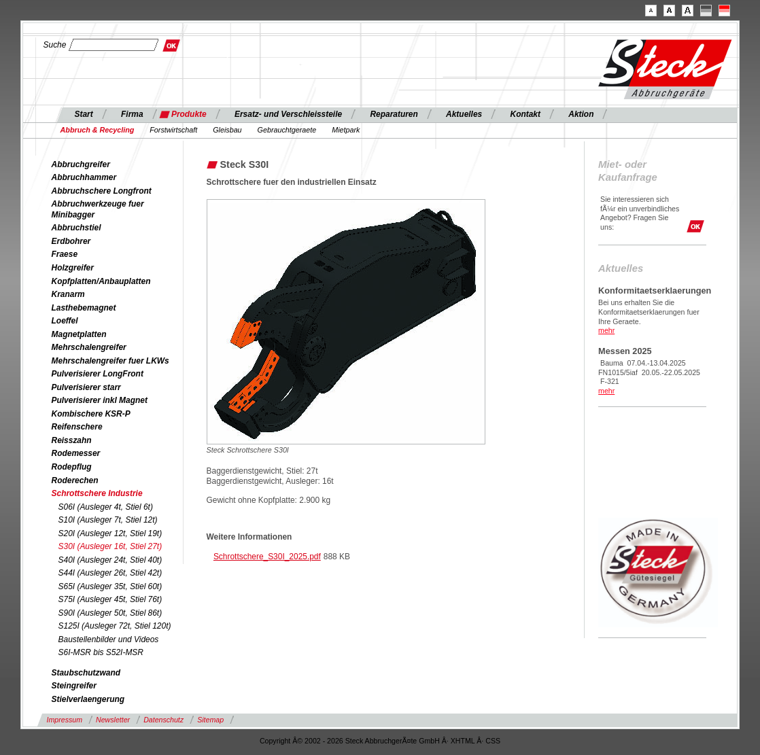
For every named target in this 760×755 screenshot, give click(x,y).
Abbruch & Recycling (98, 130)
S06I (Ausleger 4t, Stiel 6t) (105, 507)
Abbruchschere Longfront (102, 191)
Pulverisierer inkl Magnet (100, 400)
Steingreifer (74, 685)
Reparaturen (393, 114)
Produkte (189, 114)
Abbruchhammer (84, 177)
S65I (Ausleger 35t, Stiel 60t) (110, 586)
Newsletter (113, 720)
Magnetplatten (79, 334)
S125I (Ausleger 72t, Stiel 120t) (114, 626)
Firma (132, 114)
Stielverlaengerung (88, 699)
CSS (492, 741)
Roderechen (75, 480)
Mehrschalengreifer (89, 347)
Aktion (580, 114)
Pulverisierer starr (86, 387)
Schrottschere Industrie (97, 493)
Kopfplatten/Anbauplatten (101, 281)
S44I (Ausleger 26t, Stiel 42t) (110, 573)
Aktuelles (464, 114)
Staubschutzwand (86, 673)
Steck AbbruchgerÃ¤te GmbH (392, 741)
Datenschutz (163, 720)
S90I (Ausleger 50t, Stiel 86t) (110, 613)
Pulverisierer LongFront (97, 374)
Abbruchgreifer (81, 164)
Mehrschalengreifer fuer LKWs (110, 361)
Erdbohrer (71, 241)
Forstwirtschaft (173, 130)
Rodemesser (76, 453)
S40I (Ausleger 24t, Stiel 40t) (110, 560)
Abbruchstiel (76, 227)
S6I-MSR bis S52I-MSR (100, 652)
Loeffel (65, 321)
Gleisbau (227, 130)
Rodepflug (72, 467)
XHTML (463, 741)
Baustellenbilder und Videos (108, 639)
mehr (606, 330)
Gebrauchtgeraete (287, 130)
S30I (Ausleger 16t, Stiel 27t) (110, 546)
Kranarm (68, 294)
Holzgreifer (73, 268)
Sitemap (210, 720)
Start (84, 114)
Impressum (64, 720)
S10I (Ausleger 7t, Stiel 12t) (108, 520)
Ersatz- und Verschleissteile (288, 114)
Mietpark (346, 130)
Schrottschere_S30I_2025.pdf (267, 556)
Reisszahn (72, 440)
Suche (55, 45)
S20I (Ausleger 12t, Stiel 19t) (110, 533)
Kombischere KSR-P (91, 414)
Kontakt (525, 114)
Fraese (65, 254)
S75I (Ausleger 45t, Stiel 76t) (110, 599)
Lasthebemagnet (84, 308)
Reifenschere (77, 427)
